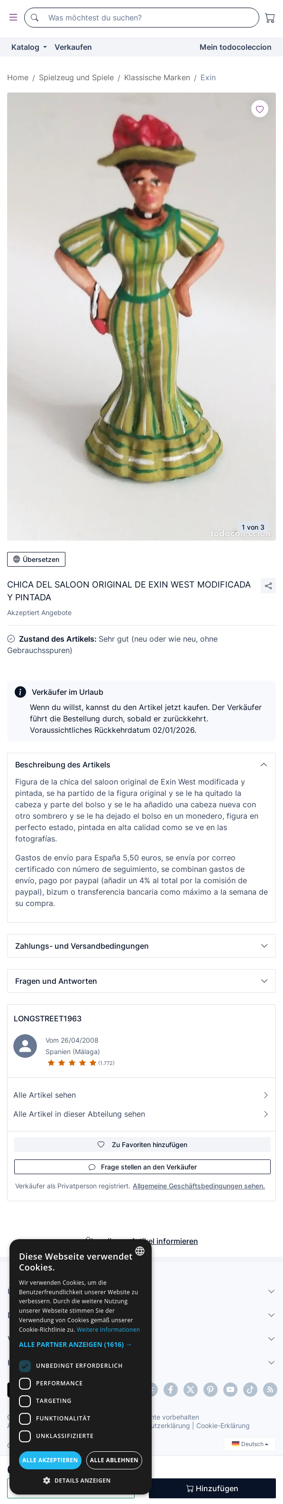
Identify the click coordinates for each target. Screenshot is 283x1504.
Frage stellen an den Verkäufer (143, 1167)
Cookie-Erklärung (223, 1425)
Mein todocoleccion (236, 47)
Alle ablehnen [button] (114, 1460)
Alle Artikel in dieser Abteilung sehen (141, 1114)
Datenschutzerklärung (155, 1425)
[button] (141, 764)
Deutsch (250, 1444)
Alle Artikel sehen (141, 1095)
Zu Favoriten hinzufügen (142, 1144)
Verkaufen (73, 47)
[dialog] (80, 1367)
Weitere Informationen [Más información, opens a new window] (108, 1330)
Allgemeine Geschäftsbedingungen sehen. (199, 1186)
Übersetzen (36, 559)
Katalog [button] (26, 47)
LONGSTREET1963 (48, 1018)
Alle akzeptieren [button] (50, 1460)
